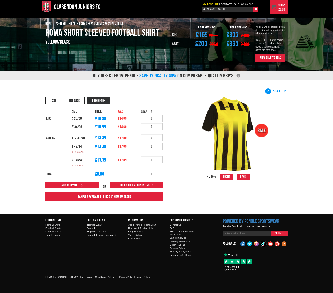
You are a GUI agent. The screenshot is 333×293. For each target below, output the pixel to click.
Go (255, 9)
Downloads (134, 238)
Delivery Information (180, 241)
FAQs (173, 228)
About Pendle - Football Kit (142, 225)
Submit (279, 233)
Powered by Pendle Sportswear (251, 221)
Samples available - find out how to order (104, 196)
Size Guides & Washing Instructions (182, 233)
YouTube (270, 243)
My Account (210, 4)
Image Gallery (135, 231)
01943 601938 (245, 4)
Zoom (213, 176)
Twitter (249, 243)
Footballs (91, 228)
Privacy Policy (126, 277)
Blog (284, 243)
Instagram (256, 243)
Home (48, 23)
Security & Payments (180, 251)
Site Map (112, 277)
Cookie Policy (142, 277)
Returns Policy (177, 248)
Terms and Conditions (94, 277)
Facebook (243, 243)
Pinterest (277, 243)
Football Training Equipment (101, 235)
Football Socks (53, 231)
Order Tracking (177, 245)
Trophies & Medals (96, 231)
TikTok (263, 244)
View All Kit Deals (270, 57)
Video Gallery (135, 235)
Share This (275, 91)
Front (226, 176)
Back (243, 176)
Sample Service (178, 238)
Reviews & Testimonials (140, 228)
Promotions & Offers (180, 255)
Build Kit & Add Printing (135, 185)
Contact (228, 4)
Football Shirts (52, 225)
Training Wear (94, 225)
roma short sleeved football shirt (101, 23)
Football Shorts (53, 228)
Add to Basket (70, 185)
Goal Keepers (52, 235)
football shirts (65, 23)
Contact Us (175, 225)
